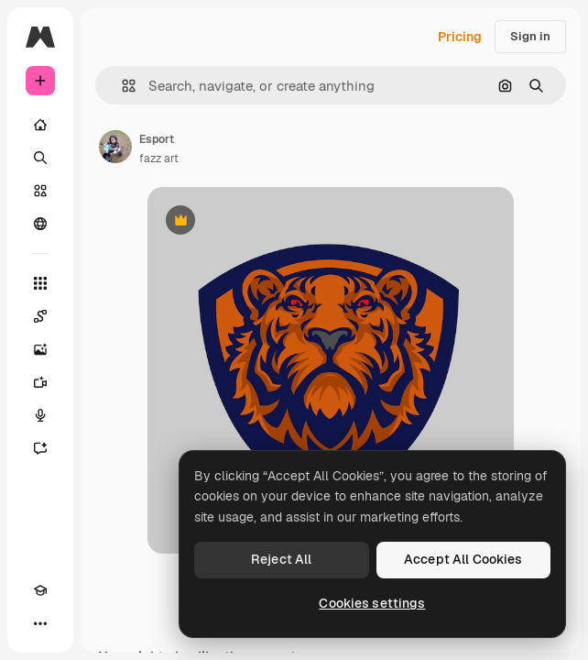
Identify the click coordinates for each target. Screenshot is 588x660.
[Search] (40, 157)
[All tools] (40, 283)
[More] (40, 623)
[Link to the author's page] (115, 146)
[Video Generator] (40, 382)
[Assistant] (40, 448)
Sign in (530, 36)
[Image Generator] (40, 349)
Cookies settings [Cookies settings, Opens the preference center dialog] (372, 603)
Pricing (460, 36)
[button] (121, 86)
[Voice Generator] (40, 415)
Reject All (281, 559)
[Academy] (40, 590)
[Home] (40, 124)
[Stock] (40, 190)
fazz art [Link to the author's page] (159, 158)
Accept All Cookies (463, 559)
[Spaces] (40, 316)
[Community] (40, 223)
